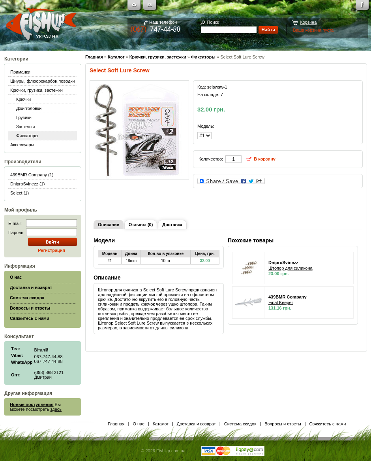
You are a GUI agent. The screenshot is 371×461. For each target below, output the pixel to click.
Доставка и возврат (196, 423)
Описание (108, 224)
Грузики (24, 117)
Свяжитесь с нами (327, 423)
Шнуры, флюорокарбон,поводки (42, 81)
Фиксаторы (27, 135)
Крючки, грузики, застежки (36, 90)
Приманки (20, 72)
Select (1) (19, 193)
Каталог (116, 57)
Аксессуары (22, 144)
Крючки (23, 99)
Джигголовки (28, 108)
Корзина (308, 22)
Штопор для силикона (290, 268)
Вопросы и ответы (282, 423)
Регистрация (51, 250)
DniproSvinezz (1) (27, 183)
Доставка (172, 224)
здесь (56, 409)
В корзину (264, 159)
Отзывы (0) (141, 224)
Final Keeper (280, 302)
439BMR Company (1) (31, 174)
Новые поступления (32, 404)
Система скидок (240, 423)
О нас (138, 423)
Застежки (25, 126)
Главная (94, 57)
